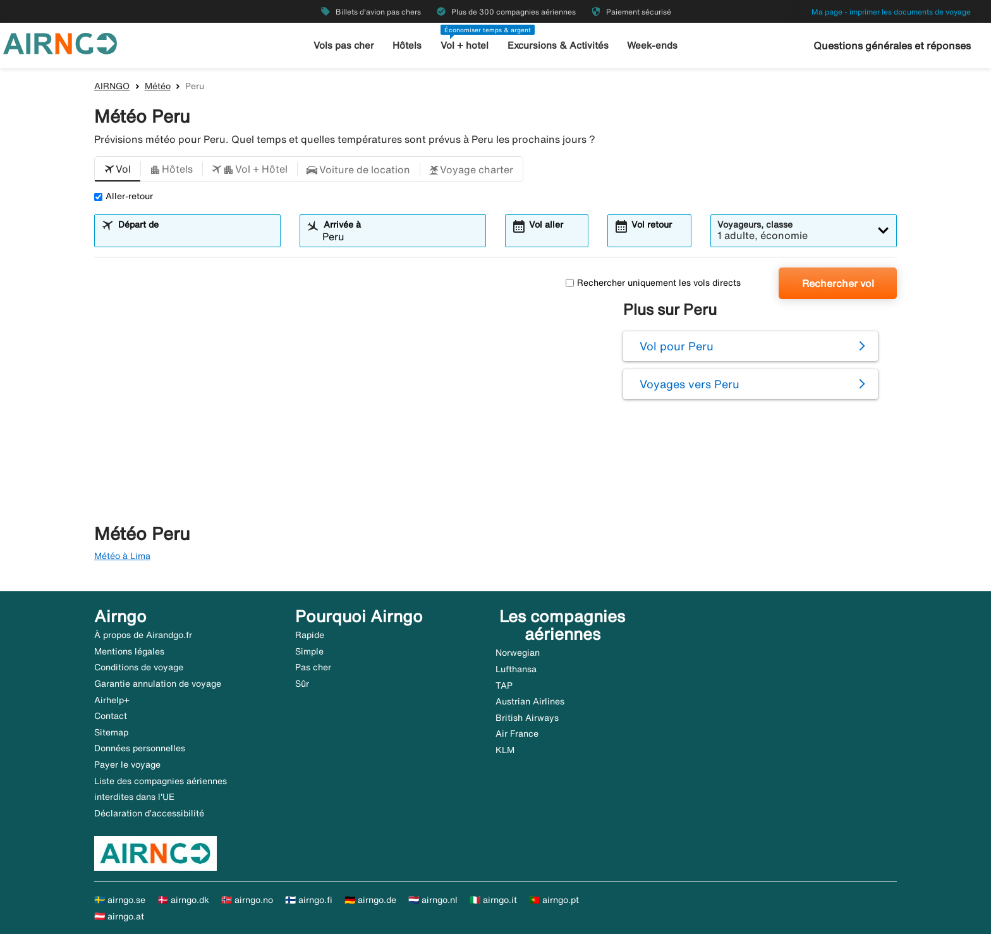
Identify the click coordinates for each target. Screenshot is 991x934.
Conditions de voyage (138, 667)
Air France (516, 733)
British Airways (527, 717)
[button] (117, 169)
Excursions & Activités (558, 45)
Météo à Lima (122, 555)
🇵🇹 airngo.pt (554, 899)
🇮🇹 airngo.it (493, 899)
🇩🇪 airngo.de (370, 899)
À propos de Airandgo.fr (143, 634)
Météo (158, 86)
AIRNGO (112, 86)
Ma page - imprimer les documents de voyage (891, 12)
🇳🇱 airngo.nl (433, 899)
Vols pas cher (343, 45)
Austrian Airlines (529, 701)
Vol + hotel (465, 45)
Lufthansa (516, 669)
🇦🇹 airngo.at (119, 916)
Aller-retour (123, 196)
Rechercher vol (838, 283)
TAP (504, 685)
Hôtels (407, 45)
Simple (309, 651)
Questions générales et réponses (892, 45)
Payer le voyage (127, 764)
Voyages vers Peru (689, 384)
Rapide (309, 634)
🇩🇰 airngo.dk (183, 899)
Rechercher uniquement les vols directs (653, 282)
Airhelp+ (112, 700)
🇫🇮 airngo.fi (308, 899)
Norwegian (517, 652)
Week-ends (652, 45)
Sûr (302, 683)
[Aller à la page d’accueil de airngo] (60, 42)
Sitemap (111, 732)
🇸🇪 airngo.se (119, 899)
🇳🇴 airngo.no (247, 899)
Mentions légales (129, 651)
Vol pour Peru (677, 346)
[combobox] (195, 236)
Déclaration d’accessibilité (149, 813)
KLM (504, 750)
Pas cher (313, 667)
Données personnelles (139, 748)
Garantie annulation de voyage (157, 683)
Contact (110, 715)
